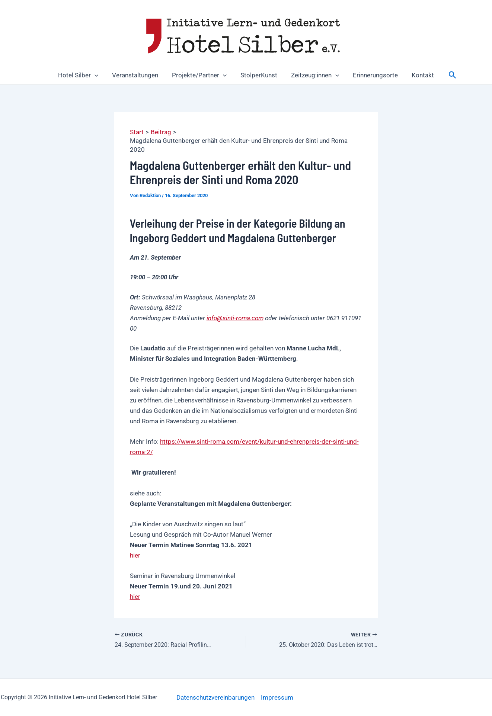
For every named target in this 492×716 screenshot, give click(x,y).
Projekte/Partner (200, 75)
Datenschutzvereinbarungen (215, 697)
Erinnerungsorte (373, 75)
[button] (98, 75)
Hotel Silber (81, 75)
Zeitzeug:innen (314, 75)
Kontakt (419, 75)
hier (135, 555)
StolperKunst (258, 75)
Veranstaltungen (137, 75)
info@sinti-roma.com (235, 318)
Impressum (277, 697)
